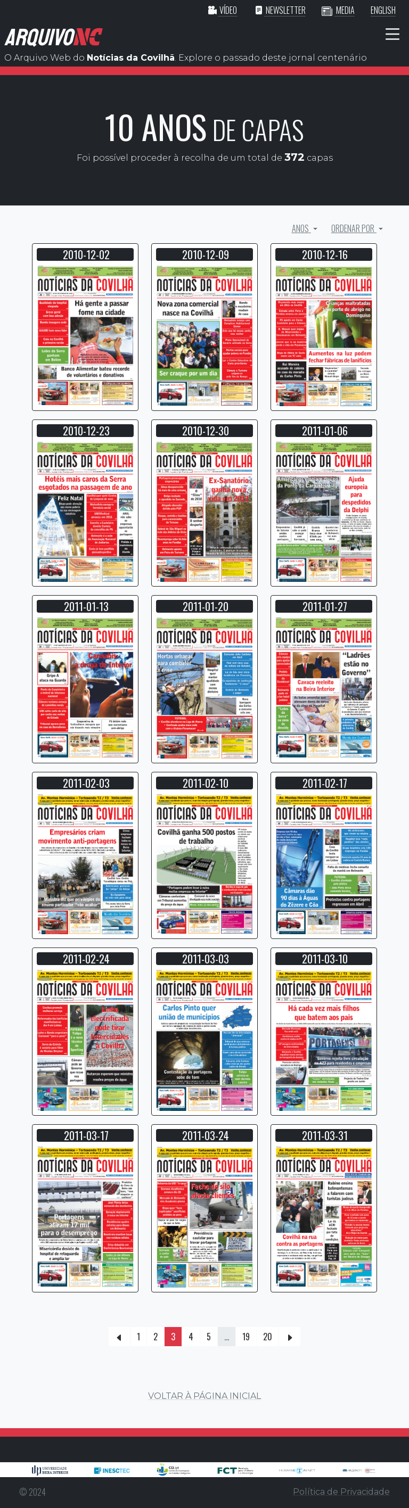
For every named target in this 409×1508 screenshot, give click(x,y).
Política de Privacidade (341, 1492)
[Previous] (119, 1336)
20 (267, 1336)
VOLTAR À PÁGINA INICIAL (204, 1396)
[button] (85, 335)
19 (246, 1336)
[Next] (290, 1336)
